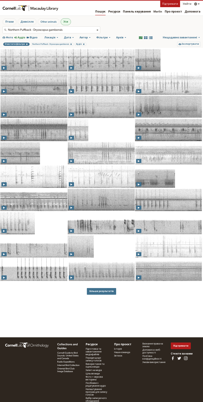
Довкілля (27, 21)
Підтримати (170, 4)
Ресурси (114, 11)
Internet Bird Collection (68, 365)
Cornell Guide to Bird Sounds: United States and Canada (68, 356)
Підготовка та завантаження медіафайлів (94, 352)
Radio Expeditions (66, 362)
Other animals (49, 21)
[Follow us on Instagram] (186, 358)
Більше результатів (101, 291)
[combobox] (51, 30)
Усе (65, 21)
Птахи (9, 21)
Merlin (157, 11)
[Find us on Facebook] (173, 358)
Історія (118, 349)
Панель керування (137, 11)
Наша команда (122, 352)
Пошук (100, 11)
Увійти (187, 4)
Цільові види (93, 374)
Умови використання (153, 362)
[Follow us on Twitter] (179, 358)
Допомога (192, 11)
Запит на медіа (94, 370)
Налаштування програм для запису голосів (96, 392)
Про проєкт (173, 11)
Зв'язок (118, 356)
